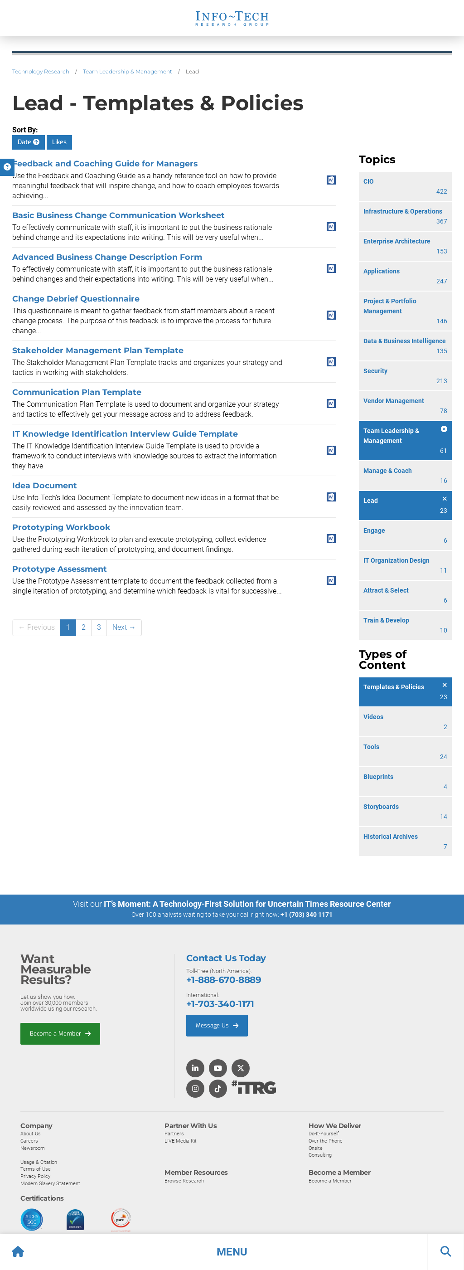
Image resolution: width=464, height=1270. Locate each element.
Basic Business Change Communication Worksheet (118, 215)
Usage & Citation (38, 1161)
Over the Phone (326, 1140)
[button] (232, 1252)
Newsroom (32, 1147)
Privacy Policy (35, 1176)
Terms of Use (35, 1168)
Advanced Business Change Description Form (107, 257)
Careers (29, 1140)
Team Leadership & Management (127, 71)
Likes (59, 142)
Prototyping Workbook (61, 527)
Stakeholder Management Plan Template (98, 350)
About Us (30, 1133)
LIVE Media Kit (180, 1140)
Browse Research (184, 1180)
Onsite (316, 1147)
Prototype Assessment (59, 569)
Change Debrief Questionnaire (76, 298)
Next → (124, 627)
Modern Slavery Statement (50, 1183)
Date (28, 142)
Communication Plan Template (76, 392)
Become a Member (60, 1033)
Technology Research (40, 71)
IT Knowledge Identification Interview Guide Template (125, 433)
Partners (174, 1133)
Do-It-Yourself (324, 1133)
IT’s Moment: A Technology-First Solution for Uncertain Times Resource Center (247, 904)
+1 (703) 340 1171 (306, 914)
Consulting (320, 1154)
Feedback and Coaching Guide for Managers (105, 163)
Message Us (217, 1025)
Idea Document (44, 485)
